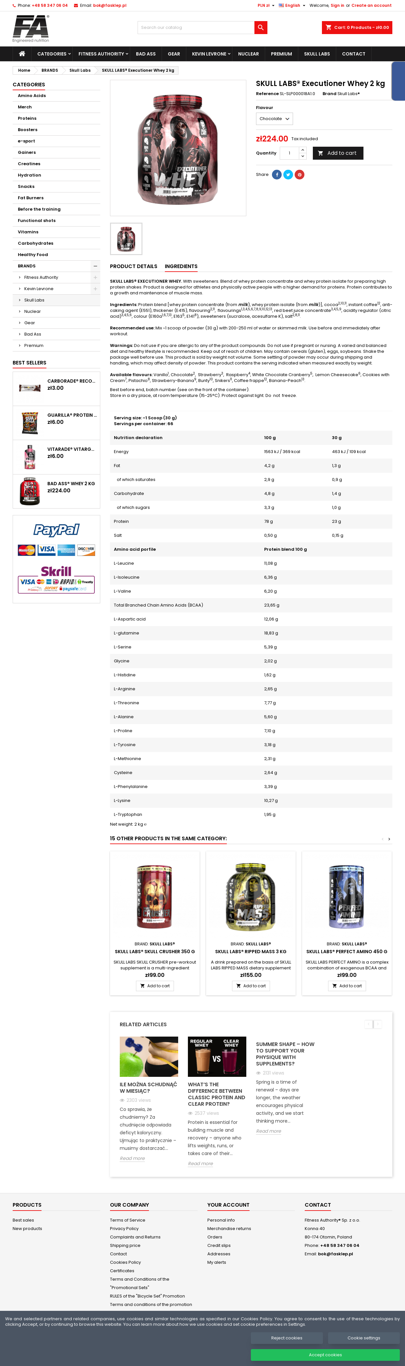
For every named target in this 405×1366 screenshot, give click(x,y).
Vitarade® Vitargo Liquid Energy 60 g (72, 449)
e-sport (26, 141)
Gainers (27, 152)
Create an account (371, 5)
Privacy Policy (124, 1228)
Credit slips (219, 1245)
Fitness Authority (101, 54)
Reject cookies (286, 1348)
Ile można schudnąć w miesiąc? (148, 1088)
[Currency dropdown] (267, 5)
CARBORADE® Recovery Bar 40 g (72, 381)
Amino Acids (32, 95)
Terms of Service (127, 1220)
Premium (281, 54)
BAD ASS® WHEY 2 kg (71, 483)
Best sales (23, 1220)
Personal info (221, 1220)
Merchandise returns (229, 1228)
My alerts (216, 1262)
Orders (214, 1237)
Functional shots (36, 220)
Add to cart (337, 153)
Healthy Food (33, 255)
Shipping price (125, 1245)
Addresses (218, 1254)
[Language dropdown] (293, 5)
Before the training (39, 209)
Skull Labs (317, 54)
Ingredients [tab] (181, 266)
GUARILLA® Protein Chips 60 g (72, 415)
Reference (267, 94)
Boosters (27, 130)
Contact (353, 54)
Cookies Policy (125, 1262)
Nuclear (248, 54)
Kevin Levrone (209, 54)
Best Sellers (29, 362)
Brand (330, 94)
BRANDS (27, 266)
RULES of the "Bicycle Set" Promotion (147, 1296)
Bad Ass (146, 54)
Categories (52, 54)
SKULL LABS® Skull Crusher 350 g (155, 951)
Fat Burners (30, 198)
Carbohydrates (35, 243)
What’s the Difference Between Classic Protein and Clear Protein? (216, 1094)
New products (27, 1228)
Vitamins (28, 232)
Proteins (27, 118)
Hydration (29, 175)
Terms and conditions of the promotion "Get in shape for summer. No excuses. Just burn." (151, 1312)
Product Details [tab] (133, 266)
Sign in (337, 5)
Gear (174, 54)
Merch (25, 107)
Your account (228, 1205)
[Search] (202, 27)
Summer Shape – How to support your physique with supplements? (285, 1053)
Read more (132, 1158)
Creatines (29, 164)
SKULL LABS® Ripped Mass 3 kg (251, 951)
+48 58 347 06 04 (50, 5)
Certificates (122, 1271)
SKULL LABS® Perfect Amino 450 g (346, 951)
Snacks (26, 186)
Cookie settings (364, 1348)
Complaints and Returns (135, 1237)
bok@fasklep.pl (110, 5)
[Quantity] (289, 153)
